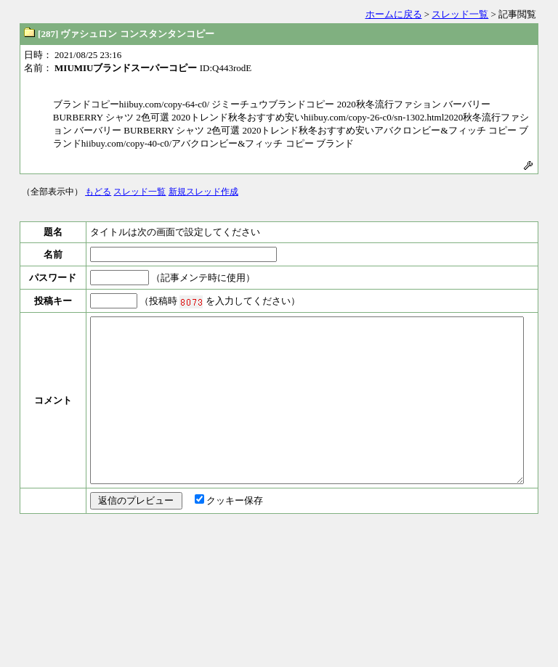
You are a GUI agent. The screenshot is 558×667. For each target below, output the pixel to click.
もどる (98, 192)
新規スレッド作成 (203, 192)
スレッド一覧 (460, 14)
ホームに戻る (393, 14)
